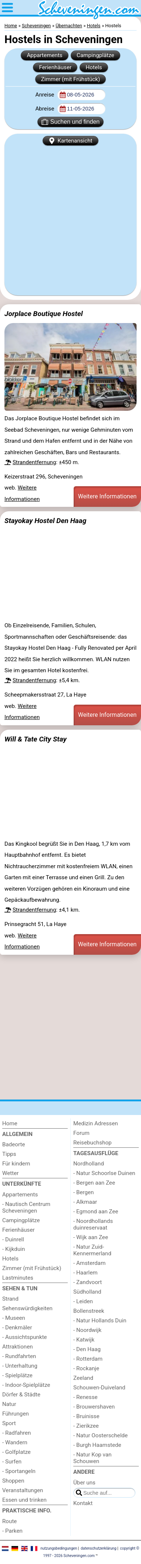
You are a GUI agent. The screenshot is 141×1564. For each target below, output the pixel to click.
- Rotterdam (88, 1359)
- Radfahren (16, 1433)
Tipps (9, 1154)
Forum (81, 1133)
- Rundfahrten (19, 1356)
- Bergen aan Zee (94, 1182)
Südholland (87, 1291)
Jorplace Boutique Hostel (43, 313)
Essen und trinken (24, 1500)
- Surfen (11, 1461)
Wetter (10, 1173)
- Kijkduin (13, 1249)
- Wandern (14, 1442)
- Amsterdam (89, 1263)
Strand (10, 1298)
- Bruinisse (86, 1416)
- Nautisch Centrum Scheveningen (26, 1207)
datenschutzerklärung (98, 1548)
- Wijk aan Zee (90, 1237)
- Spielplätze (17, 1375)
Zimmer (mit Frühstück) (70, 79)
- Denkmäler (17, 1327)
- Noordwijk (87, 1330)
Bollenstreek (88, 1311)
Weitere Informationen (107, 496)
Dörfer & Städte (21, 1394)
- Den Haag (87, 1349)
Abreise (45, 108)
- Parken (12, 1531)
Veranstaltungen (22, 1490)
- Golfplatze (16, 1452)
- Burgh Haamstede (97, 1445)
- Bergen (83, 1192)
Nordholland (88, 1163)
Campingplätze (95, 55)
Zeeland (83, 1378)
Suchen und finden (70, 122)
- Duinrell (13, 1239)
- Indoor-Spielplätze (26, 1385)
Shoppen (13, 1480)
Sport (9, 1423)
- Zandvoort (87, 1282)
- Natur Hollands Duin (99, 1320)
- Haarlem (85, 1272)
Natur (9, 1404)
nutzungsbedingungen (58, 1548)
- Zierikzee (86, 1426)
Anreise (45, 94)
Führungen (15, 1413)
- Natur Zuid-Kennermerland (92, 1250)
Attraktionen (17, 1346)
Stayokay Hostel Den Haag (45, 520)
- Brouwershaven (94, 1406)
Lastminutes (17, 1277)
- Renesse (85, 1397)
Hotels (93, 67)
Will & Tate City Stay (35, 739)
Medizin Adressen (95, 1123)
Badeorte (13, 1144)
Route (9, 1521)
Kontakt (83, 1503)
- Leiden (83, 1301)
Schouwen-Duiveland (99, 1387)
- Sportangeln (19, 1471)
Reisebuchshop (92, 1142)
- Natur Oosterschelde (100, 1435)
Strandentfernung (34, 462)
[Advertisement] (70, 219)
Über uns (84, 1482)
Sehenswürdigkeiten (27, 1308)
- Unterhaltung (19, 1366)
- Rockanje (86, 1368)
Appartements (44, 55)
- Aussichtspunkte (24, 1337)
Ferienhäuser (55, 67)
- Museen (13, 1318)
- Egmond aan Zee (95, 1211)
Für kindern (16, 1163)
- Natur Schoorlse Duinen (104, 1173)
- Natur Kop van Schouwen (92, 1458)
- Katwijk (83, 1339)
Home (9, 1123)
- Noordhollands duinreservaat (93, 1224)
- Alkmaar (85, 1202)
